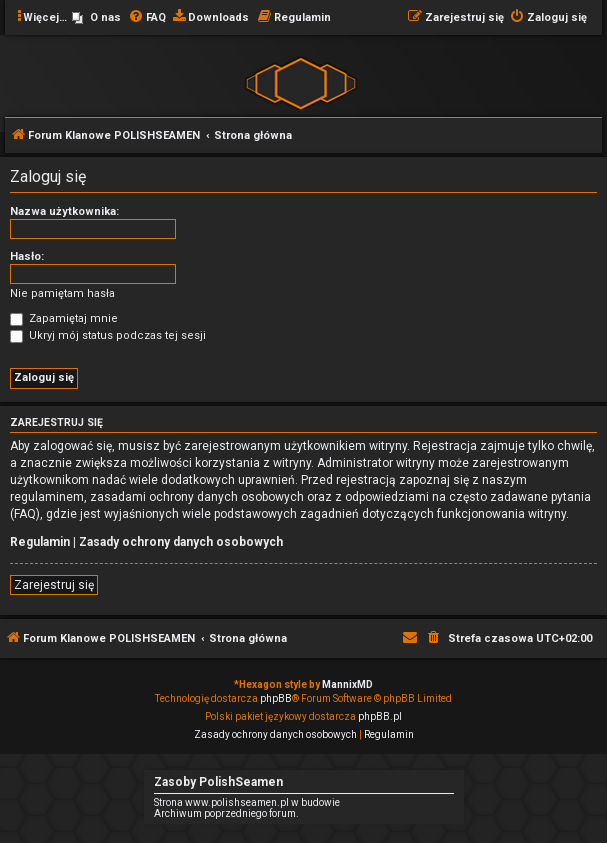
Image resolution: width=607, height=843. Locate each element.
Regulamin (40, 542)
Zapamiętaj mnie (64, 318)
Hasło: (27, 256)
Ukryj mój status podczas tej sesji (108, 335)
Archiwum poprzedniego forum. (226, 813)
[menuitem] (96, 18)
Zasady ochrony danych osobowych (181, 542)
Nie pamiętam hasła (62, 293)
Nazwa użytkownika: (64, 211)
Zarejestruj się (54, 585)
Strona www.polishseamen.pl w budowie (247, 802)
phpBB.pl (380, 716)
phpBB (276, 698)
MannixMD (347, 684)
